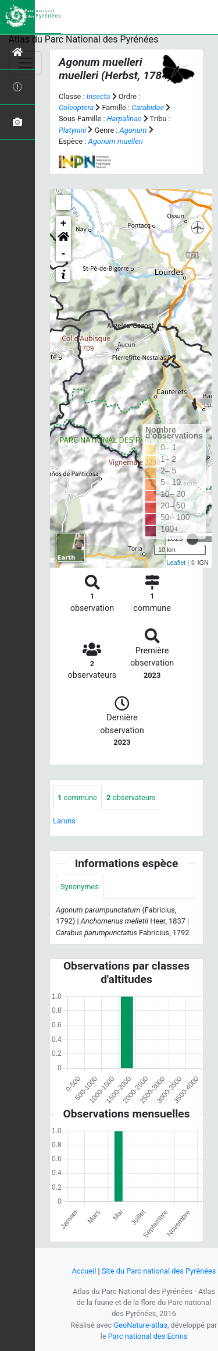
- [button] (63, 254)
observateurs (131, 797)
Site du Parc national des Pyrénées (159, 1271)
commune (77, 797)
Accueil (84, 1271)
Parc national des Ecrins (148, 1336)
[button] (63, 238)
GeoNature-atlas (140, 1325)
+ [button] (63, 224)
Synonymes (79, 886)
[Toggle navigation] (25, 63)
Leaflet (175, 562)
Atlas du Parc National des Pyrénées (84, 39)
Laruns (64, 820)
